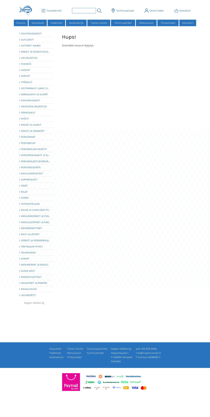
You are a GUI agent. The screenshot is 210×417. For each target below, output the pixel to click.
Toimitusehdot (123, 22)
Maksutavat (146, 22)
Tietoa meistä (99, 22)
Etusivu (20, 22)
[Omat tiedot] (154, 10)
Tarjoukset (38, 22)
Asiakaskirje (76, 22)
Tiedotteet (56, 22)
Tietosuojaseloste (97, 348)
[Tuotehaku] (84, 10)
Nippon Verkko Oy (34, 302)
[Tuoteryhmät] (52, 10)
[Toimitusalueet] (123, 10)
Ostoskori (187, 22)
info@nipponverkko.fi (148, 353)
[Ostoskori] (182, 10)
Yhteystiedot (168, 22)
